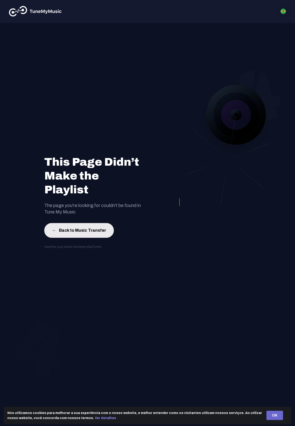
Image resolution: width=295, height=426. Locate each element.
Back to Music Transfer (79, 231)
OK (274, 415)
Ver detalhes (105, 418)
